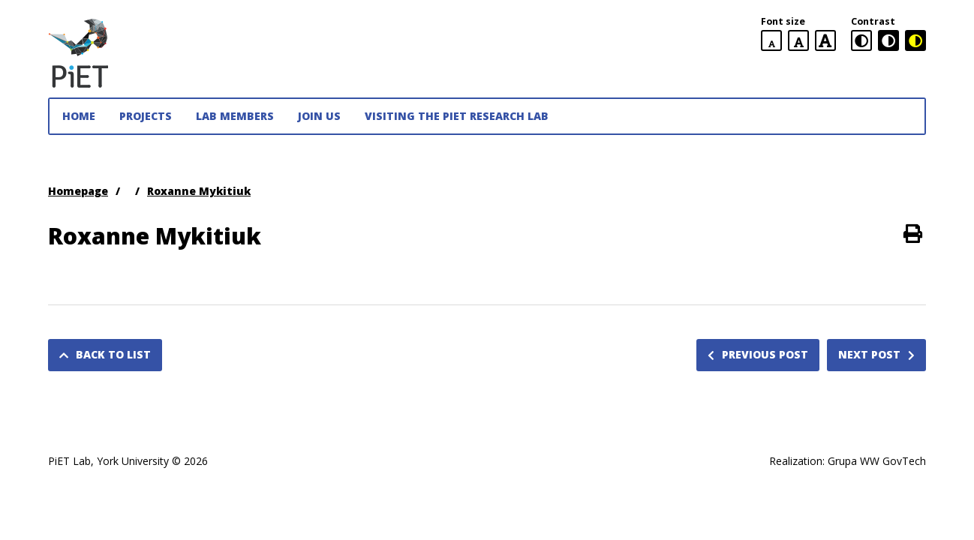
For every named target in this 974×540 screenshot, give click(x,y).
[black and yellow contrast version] (915, 40)
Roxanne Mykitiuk (199, 191)
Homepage (78, 191)
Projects (145, 116)
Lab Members (235, 116)
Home (78, 116)
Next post (876, 354)
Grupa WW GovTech (877, 461)
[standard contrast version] (861, 40)
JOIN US (319, 116)
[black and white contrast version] (888, 40)
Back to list (105, 354)
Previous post (758, 354)
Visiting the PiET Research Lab (457, 116)
